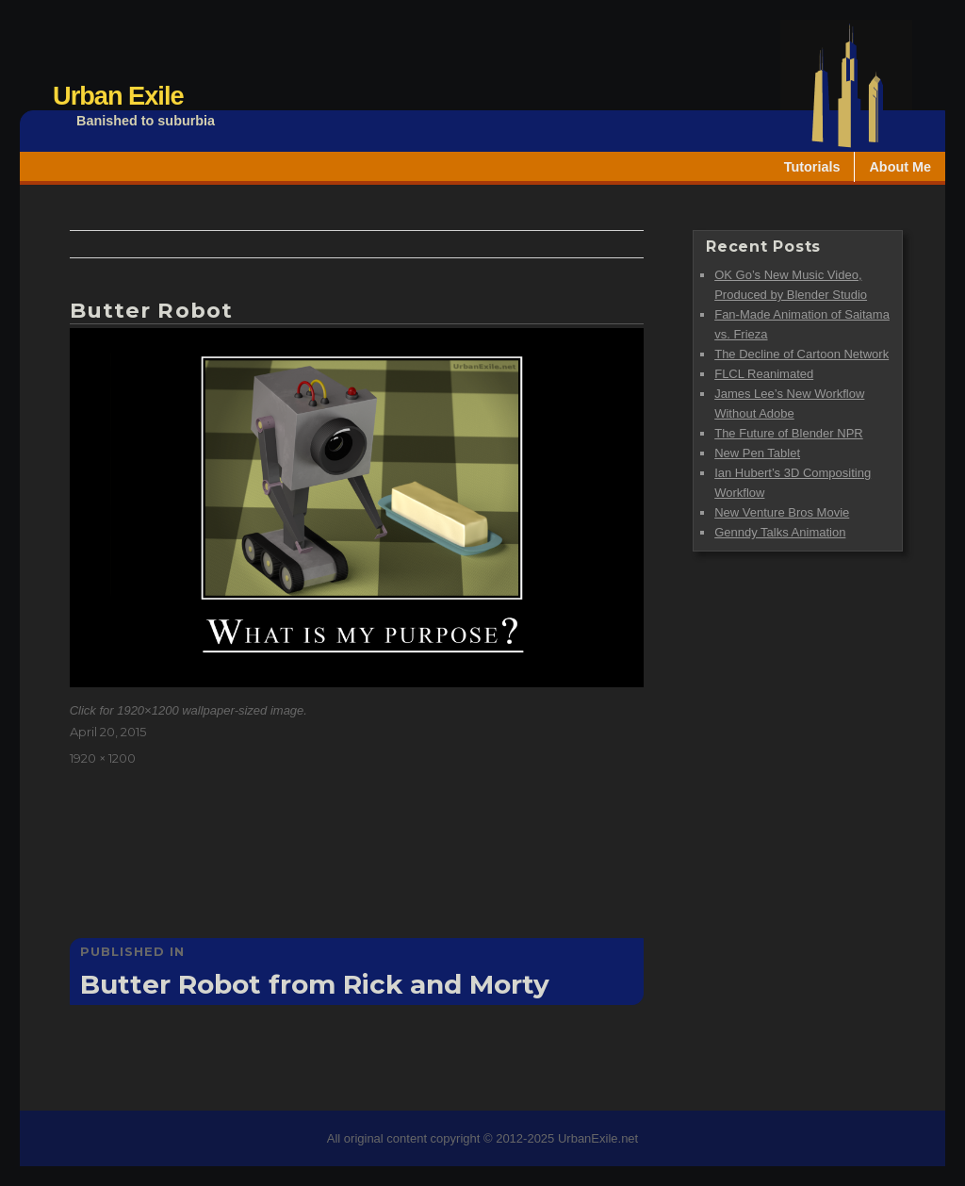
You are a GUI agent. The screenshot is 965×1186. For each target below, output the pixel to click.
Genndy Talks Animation (779, 532)
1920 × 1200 (103, 758)
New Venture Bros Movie (781, 512)
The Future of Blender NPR (788, 433)
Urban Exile (118, 95)
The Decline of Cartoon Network (801, 354)
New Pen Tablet (757, 453)
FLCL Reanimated (763, 374)
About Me (900, 166)
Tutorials (812, 166)
